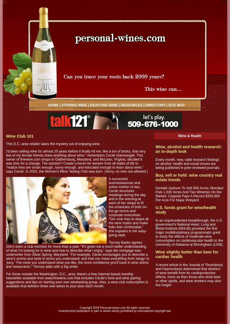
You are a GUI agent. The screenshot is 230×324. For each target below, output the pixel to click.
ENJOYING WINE (104, 105)
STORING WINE (74, 105)
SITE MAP (176, 105)
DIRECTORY (155, 105)
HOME (53, 105)
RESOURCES (132, 105)
